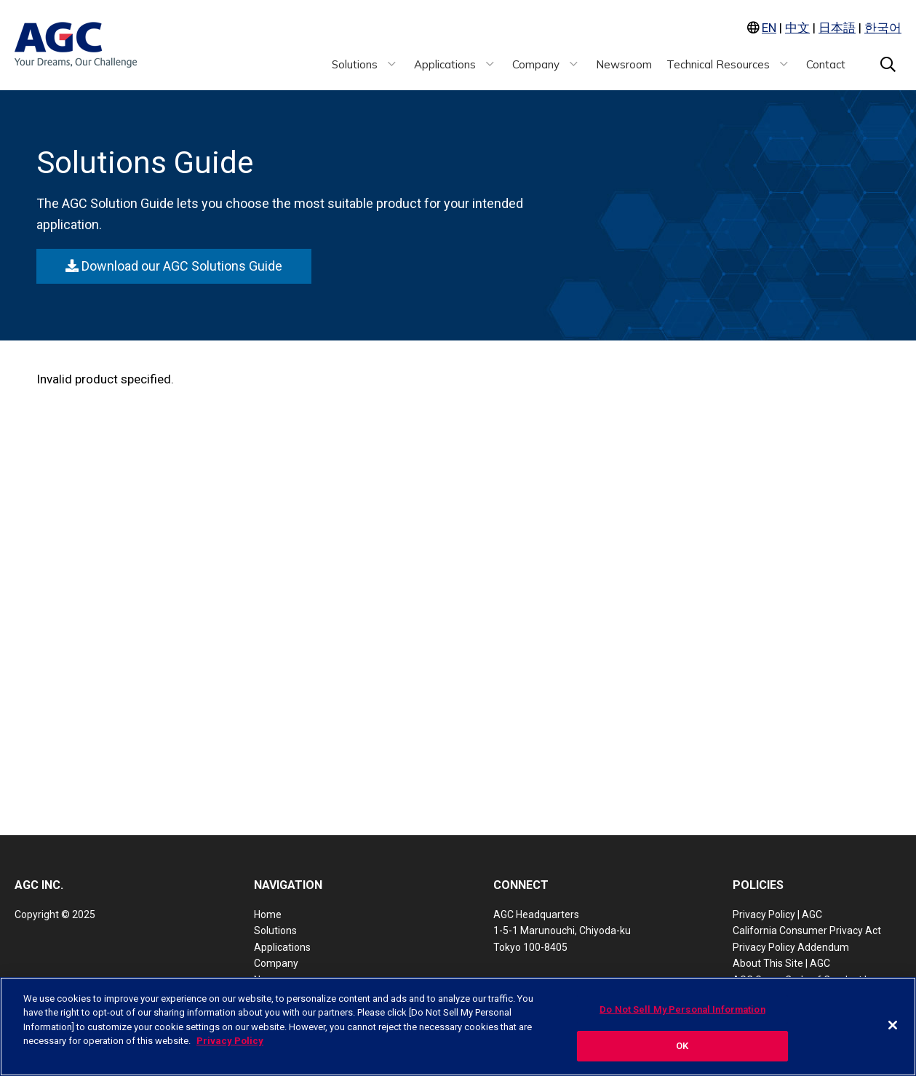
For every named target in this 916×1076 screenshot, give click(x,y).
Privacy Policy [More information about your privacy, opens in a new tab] (229, 1040)
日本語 (837, 27)
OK (682, 1045)
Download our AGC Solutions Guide (173, 266)
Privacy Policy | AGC (777, 914)
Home (268, 914)
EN (769, 27)
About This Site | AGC (781, 963)
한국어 (882, 27)
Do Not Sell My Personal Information (682, 1009)
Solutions (275, 930)
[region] (458, 1026)
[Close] (893, 1025)
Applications (282, 947)
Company (276, 963)
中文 (797, 27)
